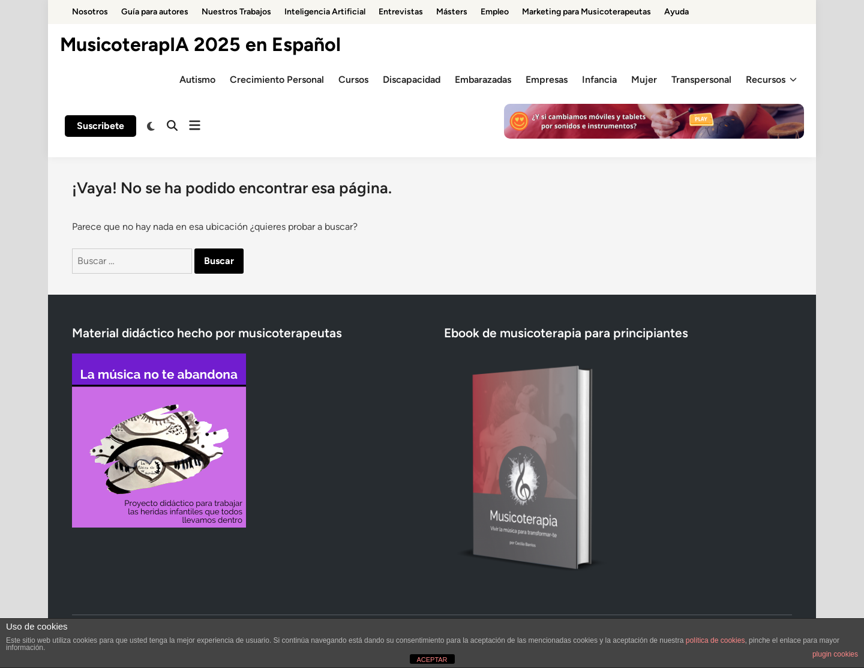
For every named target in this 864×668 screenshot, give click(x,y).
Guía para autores (154, 12)
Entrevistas (401, 12)
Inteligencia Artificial (324, 12)
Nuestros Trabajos (236, 12)
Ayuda (676, 12)
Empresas (547, 79)
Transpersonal (701, 79)
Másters (451, 12)
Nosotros (90, 12)
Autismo (197, 79)
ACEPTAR (431, 659)
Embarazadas (483, 79)
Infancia (599, 79)
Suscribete (100, 125)
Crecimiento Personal (277, 79)
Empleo (495, 12)
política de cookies (715, 640)
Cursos (353, 79)
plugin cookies (835, 654)
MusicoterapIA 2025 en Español (200, 44)
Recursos (771, 80)
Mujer (644, 79)
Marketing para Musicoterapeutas (586, 12)
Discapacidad (411, 79)
